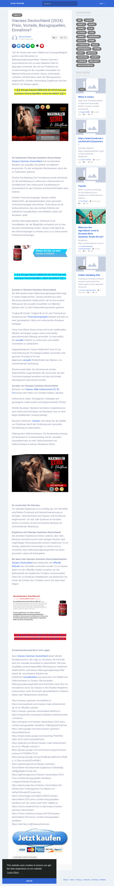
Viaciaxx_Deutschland (25, 857)
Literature (83, 45)
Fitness (81, 32)
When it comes (86, 97)
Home (91, 41)
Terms (72, 880)
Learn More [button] (13, 872)
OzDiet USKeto (85, 160)
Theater (82, 61)
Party (81, 53)
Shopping (82, 57)
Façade (82, 186)
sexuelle (19, 340)
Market (103, 880)
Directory (95, 880)
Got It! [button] (29, 881)
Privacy (79, 880)
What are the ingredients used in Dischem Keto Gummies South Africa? (90, 232)
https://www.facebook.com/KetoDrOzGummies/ (90, 141)
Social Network (17, 3)
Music (95, 45)
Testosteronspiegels (37, 317)
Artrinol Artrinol (25, 37)
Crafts (81, 24)
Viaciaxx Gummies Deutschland (27, 161)
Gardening (93, 36)
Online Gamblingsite (88, 290)
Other (97, 49)
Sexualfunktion (30, 677)
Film (90, 28)
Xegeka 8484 (85, 112)
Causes (88, 20)
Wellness (94, 61)
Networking (84, 49)
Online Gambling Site (89, 275)
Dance (92, 24)
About (66, 880)
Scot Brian (84, 201)
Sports (95, 57)
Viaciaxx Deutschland (22, 562)
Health (17, 15)
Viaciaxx (36, 421)
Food (91, 32)
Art (79, 20)
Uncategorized (85, 65)
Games (81, 36)
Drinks (81, 28)
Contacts (87, 880)
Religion (92, 53)
